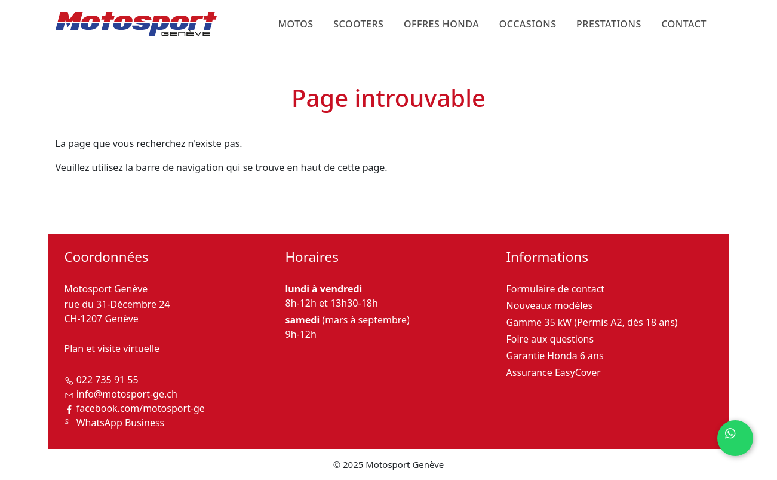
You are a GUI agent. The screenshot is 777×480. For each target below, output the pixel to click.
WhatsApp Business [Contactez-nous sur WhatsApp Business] (120, 422)
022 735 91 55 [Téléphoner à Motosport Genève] (107, 379)
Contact (683, 23)
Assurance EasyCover (553, 372)
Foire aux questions (550, 339)
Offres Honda (441, 23)
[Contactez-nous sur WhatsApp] (735, 438)
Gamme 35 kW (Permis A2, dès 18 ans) (592, 322)
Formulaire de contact (555, 288)
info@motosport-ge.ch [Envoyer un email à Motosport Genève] (126, 393)
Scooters (358, 23)
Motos (295, 23)
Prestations (608, 23)
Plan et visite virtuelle (112, 348)
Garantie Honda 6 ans (555, 355)
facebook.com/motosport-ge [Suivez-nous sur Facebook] (140, 408)
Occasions (528, 23)
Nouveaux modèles (549, 305)
